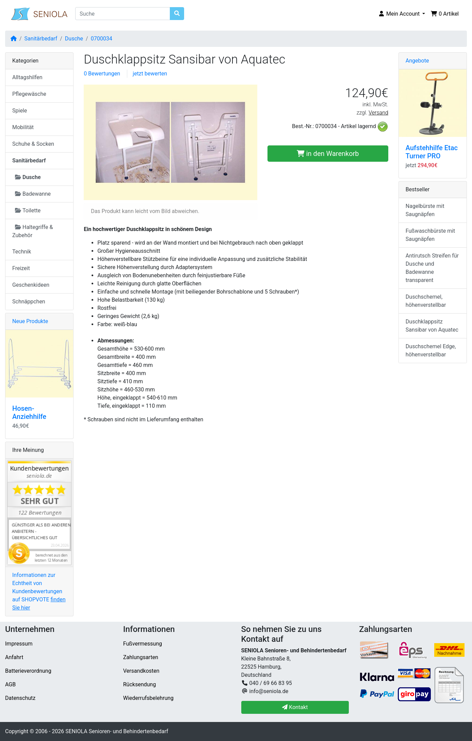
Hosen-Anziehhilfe (29, 412)
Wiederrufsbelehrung (148, 698)
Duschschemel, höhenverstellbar (426, 301)
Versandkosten (141, 671)
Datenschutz (20, 698)
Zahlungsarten (140, 657)
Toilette (27, 210)
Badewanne (33, 194)
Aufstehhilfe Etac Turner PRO (432, 152)
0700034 (101, 38)
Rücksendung (139, 684)
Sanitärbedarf (41, 38)
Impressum (19, 643)
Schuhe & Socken (33, 144)
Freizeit (21, 268)
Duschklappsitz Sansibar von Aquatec (432, 325)
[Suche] (122, 13)
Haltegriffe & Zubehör (32, 231)
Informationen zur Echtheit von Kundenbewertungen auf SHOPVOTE (39, 591)
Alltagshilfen (27, 77)
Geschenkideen (30, 285)
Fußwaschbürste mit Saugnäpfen (430, 235)
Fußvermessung (142, 643)
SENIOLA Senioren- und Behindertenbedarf (116, 731)
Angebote (417, 60)
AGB (10, 684)
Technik (21, 251)
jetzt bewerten (150, 73)
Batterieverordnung (28, 671)
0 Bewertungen (102, 73)
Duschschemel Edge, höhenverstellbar (431, 350)
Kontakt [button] (295, 707)
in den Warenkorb (328, 153)
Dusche (74, 38)
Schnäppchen (28, 301)
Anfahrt (14, 657)
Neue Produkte (30, 321)
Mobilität (23, 127)
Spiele (19, 110)
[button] (401, 14)
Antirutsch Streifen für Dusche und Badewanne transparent (432, 267)
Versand (378, 112)
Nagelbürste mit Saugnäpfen (425, 210)
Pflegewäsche (29, 94)
